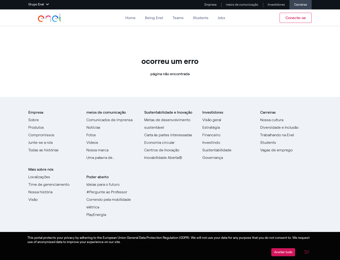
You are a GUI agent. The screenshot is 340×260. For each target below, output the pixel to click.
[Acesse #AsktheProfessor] (112, 192)
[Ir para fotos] (112, 135)
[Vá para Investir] (228, 142)
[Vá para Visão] (54, 199)
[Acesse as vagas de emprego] (286, 150)
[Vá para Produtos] (54, 127)
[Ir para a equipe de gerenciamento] (54, 184)
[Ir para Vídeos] (112, 142)
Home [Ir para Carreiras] (130, 18)
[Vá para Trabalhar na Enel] (286, 135)
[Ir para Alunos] (286, 142)
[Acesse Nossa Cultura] (286, 120)
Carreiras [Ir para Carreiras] (300, 4)
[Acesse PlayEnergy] (112, 215)
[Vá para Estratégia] (228, 127)
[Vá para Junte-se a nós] (54, 142)
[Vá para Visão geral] (228, 120)
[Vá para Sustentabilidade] (228, 150)
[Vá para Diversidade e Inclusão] (286, 127)
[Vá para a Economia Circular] (170, 142)
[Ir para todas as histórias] (54, 150)
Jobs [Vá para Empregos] (221, 18)
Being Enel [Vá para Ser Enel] (154, 18)
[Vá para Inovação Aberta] (170, 157)
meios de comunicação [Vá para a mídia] (241, 4)
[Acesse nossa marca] (112, 150)
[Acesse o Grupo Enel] (49, 17)
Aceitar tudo (283, 252)
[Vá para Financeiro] (228, 135)
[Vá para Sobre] (54, 120)
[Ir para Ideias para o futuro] (112, 184)
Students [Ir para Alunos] (200, 18)
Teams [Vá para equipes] (178, 18)
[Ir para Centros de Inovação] (170, 150)
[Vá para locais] (54, 177)
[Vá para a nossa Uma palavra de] (112, 157)
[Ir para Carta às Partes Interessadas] (170, 135)
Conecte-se (295, 18)
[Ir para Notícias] (112, 127)
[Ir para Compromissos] (54, 135)
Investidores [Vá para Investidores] (276, 4)
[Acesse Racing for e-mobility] (112, 203)
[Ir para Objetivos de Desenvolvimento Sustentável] (170, 123)
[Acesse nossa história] (54, 192)
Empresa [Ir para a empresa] (210, 4)
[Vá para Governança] (228, 157)
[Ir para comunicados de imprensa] (112, 120)
